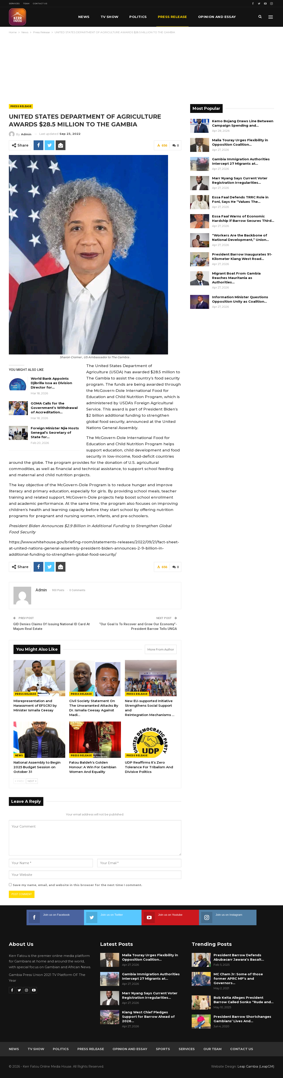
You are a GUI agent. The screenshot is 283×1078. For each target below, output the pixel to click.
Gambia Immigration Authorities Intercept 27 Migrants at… (241, 161)
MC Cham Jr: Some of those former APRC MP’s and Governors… (238, 978)
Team (26, 3)
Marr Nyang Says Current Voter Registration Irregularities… (240, 180)
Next (32, 780)
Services (14, 3)
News (84, 17)
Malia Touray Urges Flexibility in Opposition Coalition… (240, 142)
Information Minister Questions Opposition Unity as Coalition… (240, 299)
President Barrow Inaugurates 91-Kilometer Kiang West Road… (242, 256)
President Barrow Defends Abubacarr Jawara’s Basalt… (239, 957)
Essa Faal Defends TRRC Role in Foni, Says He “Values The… (240, 199)
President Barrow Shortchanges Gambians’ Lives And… (242, 1018)
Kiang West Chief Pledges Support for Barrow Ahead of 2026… (148, 1016)
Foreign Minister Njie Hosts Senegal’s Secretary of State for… (55, 432)
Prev (19, 780)
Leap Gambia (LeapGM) (255, 1066)
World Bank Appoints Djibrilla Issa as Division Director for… (51, 382)
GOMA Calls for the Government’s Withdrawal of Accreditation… (54, 407)
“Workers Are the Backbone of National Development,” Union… (240, 237)
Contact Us (40, 3)
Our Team (212, 1049)
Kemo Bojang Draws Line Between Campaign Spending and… (242, 123)
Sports (163, 1049)
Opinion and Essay (130, 1049)
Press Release (172, 17)
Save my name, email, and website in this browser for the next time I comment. (77, 885)
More (203, 17)
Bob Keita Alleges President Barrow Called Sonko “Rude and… (243, 999)
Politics (138, 17)
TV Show (110, 17)
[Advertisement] (141, 68)
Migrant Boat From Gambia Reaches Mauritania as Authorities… (236, 277)
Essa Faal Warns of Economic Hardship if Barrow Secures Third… (243, 218)
